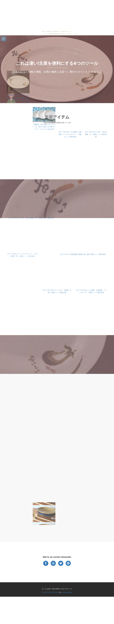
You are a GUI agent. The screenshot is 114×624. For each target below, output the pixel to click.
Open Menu (3, 38)
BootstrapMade (66, 592)
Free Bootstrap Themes (50, 592)
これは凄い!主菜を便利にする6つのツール (57, 63)
